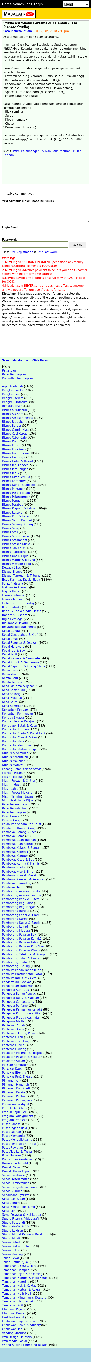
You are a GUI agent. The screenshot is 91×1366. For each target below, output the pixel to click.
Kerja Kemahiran (13, 690)
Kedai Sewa (10, 670)
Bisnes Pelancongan (16, 496)
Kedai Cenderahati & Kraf (19, 634)
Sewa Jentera (11, 1202)
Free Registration (21, 252)
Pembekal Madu (13, 867)
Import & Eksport (14, 615)
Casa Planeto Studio (17, 31)
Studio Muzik (11, 1238)
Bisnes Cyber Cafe (14, 437)
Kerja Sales (10, 702)
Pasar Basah (10, 816)
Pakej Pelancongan (26, 151)
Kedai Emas (10, 639)
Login (38, 4)
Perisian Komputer (15, 1065)
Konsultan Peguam (15, 709)
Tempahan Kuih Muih (17, 1293)
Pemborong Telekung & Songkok (25, 954)
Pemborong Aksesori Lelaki (21, 891)
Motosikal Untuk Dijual (18, 800)
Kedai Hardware (13, 646)
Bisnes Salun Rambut (17, 520)
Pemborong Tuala (14, 962)
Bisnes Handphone (15, 453)
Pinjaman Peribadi (14, 1096)
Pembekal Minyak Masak (19, 875)
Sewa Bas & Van (13, 1199)
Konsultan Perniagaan (17, 378)
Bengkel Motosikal (15, 402)
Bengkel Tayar (12, 406)
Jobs (29, 4)
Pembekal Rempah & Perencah (23, 879)
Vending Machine (14, 1333)
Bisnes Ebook (11, 445)
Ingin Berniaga (12, 619)
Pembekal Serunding (16, 883)
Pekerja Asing (11, 820)
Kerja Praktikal (12, 698)
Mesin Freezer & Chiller (18, 780)
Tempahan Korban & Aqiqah (22, 1289)
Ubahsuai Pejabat (14, 1309)
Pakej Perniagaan (14, 374)
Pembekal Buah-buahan (19, 840)
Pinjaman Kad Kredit (16, 1088)
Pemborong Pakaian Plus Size (23, 946)
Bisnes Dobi (10, 441)
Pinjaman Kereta (13, 1092)
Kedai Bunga (11, 631)
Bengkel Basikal (13, 390)
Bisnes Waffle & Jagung (18, 560)
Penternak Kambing (16, 1041)
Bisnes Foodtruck (14, 449)
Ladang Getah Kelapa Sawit (21, 769)
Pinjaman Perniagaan (17, 1100)
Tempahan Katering (15, 1281)
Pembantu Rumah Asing (19, 828)
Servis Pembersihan (15, 1183)
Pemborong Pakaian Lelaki (20, 942)
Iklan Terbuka (11, 607)
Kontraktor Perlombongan (20, 749)
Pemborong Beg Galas (17, 903)
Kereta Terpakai (12, 682)
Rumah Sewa (11, 1167)
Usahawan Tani (12, 1329)
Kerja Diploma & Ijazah (18, 686)
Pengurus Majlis (13, 1021)
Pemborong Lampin (16, 926)
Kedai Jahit (9, 654)
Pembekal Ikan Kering (17, 844)
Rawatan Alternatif (15, 1163)
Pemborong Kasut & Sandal (21, 922)
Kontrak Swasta (13, 717)
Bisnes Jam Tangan (15, 469)
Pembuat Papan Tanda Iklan (21, 970)
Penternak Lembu (14, 1045)
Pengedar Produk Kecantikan (22, 1013)
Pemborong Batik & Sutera (21, 899)
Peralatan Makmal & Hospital (23, 1053)
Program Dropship (14, 1120)
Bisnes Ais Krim (12, 414)
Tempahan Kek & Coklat (19, 1285)
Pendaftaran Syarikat (16, 982)
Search (18, 4)
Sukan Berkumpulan (56, 151)
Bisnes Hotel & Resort (17, 461)
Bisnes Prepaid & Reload (19, 508)
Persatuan (9, 370)
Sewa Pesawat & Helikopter (21, 1214)
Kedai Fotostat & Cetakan (20, 642)
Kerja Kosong (11, 694)
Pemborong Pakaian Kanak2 (22, 938)
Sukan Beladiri (12, 1242)
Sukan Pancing (12, 1254)
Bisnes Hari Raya (13, 457)
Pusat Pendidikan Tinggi (19, 1143)
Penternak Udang (14, 1049)
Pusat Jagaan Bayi (14, 1128)
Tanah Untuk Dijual (15, 1262)
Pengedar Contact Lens (18, 1001)
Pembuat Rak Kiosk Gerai (19, 978)
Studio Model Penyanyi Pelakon (24, 1234)
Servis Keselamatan (15, 1179)
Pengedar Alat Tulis (15, 989)
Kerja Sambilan (12, 706)
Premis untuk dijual (15, 1104)
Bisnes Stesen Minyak (17, 544)
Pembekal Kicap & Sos (18, 859)
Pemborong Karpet (15, 919)
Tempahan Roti (12, 1305)
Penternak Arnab (13, 1025)
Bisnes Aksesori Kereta (17, 418)
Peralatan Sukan (13, 1061)
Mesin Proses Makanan (18, 792)
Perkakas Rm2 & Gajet (17, 1076)
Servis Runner (12, 1191)
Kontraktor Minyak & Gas (19, 737)
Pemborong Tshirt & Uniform (22, 958)
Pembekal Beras (13, 836)
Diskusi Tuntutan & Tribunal (21, 575)
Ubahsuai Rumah (14, 1313)
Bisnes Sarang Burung (17, 524)
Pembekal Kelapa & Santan (21, 847)
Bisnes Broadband (14, 421)
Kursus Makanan (14, 761)
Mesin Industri (12, 784)
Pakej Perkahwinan (15, 808)
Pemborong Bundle (15, 911)
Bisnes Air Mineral (14, 410)
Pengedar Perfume (15, 1005)
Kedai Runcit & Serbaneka (20, 662)
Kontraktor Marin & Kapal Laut (23, 733)
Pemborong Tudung (16, 966)
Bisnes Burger (11, 425)
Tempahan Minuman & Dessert (24, 1297)
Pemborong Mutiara (16, 930)
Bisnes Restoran (13, 512)
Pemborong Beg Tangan (19, 907)
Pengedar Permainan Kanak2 (22, 1009)
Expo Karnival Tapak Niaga (21, 579)
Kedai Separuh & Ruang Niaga (23, 666)
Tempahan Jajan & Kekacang (22, 1274)
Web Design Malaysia (17, 1337)
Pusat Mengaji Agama (17, 1139)
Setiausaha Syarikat (15, 1195)
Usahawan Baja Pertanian (19, 1321)
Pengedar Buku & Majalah (20, 998)
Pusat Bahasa (11, 1124)
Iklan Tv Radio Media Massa (21, 611)
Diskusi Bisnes (12, 571)
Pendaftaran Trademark (18, 986)
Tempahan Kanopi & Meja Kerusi (25, 1278)
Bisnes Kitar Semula (16, 477)
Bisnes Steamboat (14, 540)
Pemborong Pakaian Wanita (21, 950)
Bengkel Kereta (12, 398)
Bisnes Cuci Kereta (15, 433)
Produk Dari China (14, 1108)
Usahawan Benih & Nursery (21, 1325)
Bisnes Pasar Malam (16, 493)
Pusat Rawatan (12, 1147)
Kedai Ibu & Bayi (14, 650)
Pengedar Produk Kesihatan (21, 1017)
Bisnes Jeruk (10, 473)
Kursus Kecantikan (15, 757)
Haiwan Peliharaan (15, 587)
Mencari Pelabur (13, 773)
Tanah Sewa (10, 1258)
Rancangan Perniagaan (18, 1159)
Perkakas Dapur (13, 1068)
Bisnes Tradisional (14, 552)
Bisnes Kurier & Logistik (19, 485)
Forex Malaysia (12, 583)
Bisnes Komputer (14, 481)
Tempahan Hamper (15, 1270)
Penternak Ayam (13, 1029)
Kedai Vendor (11, 674)
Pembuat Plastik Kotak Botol (22, 974)
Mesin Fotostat (12, 776)
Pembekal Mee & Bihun (18, 871)
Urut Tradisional (13, 1317)
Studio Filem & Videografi (20, 1218)
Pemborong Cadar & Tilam (21, 915)
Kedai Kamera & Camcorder (21, 658)
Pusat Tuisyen (11, 1155)
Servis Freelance (13, 1175)
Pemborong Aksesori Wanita (21, 895)
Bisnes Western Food (16, 563)
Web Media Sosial (14, 1341)
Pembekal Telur (13, 887)
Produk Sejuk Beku (15, 1112)
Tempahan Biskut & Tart (19, 1266)
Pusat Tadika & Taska (17, 1151)
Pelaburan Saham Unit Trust (21, 824)
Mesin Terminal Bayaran (18, 796)
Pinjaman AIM (11, 1080)
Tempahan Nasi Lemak (18, 1301)
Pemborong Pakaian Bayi (19, 934)
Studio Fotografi (13, 1222)
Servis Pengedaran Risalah (20, 1187)
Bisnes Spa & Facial (16, 536)
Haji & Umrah (11, 591)
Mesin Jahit (10, 788)
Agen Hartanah (12, 386)
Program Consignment (17, 1116)
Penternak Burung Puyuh (19, 1033)
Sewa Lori (9, 1211)
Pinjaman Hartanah (15, 1084)
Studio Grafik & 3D (15, 1226)
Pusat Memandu (13, 1135)
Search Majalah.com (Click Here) (25, 360)
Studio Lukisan (12, 1230)
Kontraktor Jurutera (15, 729)
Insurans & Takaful (15, 623)
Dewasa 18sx (11, 567)
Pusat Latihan (11, 1132)
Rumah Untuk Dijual (16, 1171)
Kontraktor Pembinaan (17, 745)
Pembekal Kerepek (15, 852)
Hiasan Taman (12, 599)
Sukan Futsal (11, 1250)
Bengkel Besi (11, 394)
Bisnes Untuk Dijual (15, 556)
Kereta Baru (10, 678)
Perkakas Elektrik (14, 1072)
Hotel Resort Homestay (18, 603)
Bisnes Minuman (13, 488)
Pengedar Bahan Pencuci (19, 993)
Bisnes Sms (10, 532)
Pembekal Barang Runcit (19, 832)
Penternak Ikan (12, 1037)
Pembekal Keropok (15, 855)
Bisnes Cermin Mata (15, 429)
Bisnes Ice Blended (15, 465)
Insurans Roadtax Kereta (19, 627)
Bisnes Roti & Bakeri (16, 516)
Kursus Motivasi (13, 765)
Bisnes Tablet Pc (13, 548)
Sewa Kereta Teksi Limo (18, 1207)
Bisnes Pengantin (14, 500)
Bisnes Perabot (12, 504)
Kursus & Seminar (15, 753)
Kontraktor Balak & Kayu (19, 725)
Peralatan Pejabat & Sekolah (22, 1057)
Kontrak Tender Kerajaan (19, 721)
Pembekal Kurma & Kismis (21, 863)
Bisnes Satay (10, 528)
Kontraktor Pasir (13, 741)
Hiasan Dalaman (13, 595)
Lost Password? (47, 252)
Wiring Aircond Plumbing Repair (24, 1345)
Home (7, 4)
